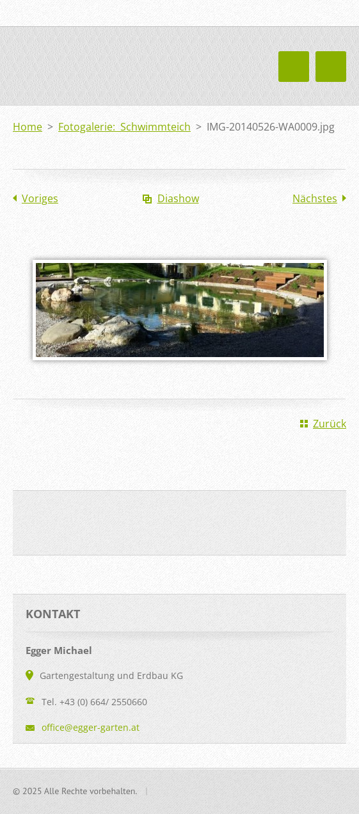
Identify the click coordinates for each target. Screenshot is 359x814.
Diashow (178, 198)
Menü (330, 66)
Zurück (329, 424)
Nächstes (314, 198)
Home (27, 127)
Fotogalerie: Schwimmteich (124, 127)
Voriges (40, 198)
